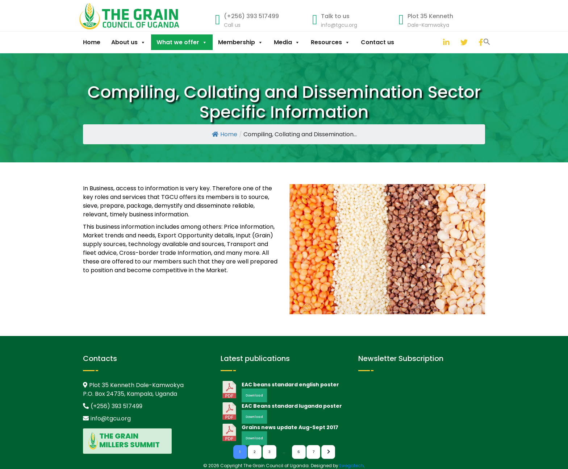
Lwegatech (351, 465)
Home (91, 42)
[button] (435, 41)
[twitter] (462, 42)
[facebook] (480, 42)
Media (287, 42)
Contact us (377, 42)
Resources (330, 42)
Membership (240, 42)
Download (254, 395)
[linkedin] (444, 42)
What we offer (181, 42)
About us (128, 42)
